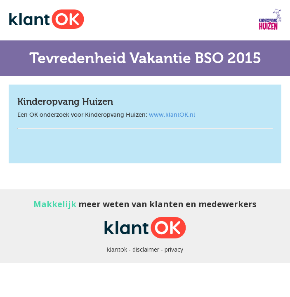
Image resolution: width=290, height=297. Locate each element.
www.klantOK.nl (172, 114)
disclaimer (145, 249)
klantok (117, 249)
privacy (174, 249)
